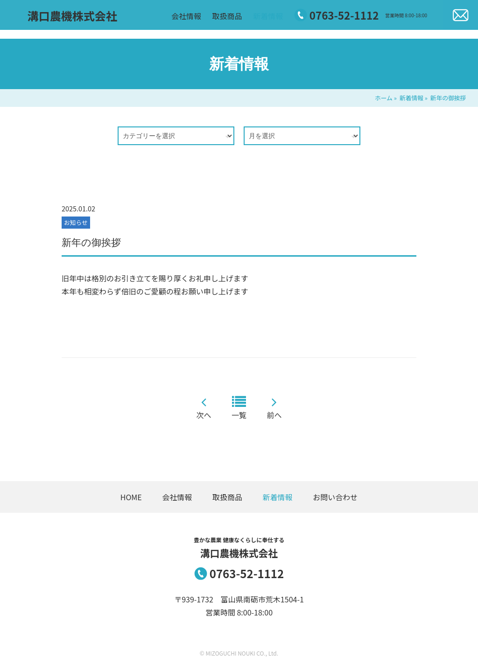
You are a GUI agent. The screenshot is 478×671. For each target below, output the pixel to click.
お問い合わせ (335, 497)
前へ (274, 414)
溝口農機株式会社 (63, 20)
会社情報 (195, 20)
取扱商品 (236, 20)
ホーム (384, 97)
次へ (203, 414)
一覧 (239, 414)
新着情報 (277, 20)
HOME (131, 497)
